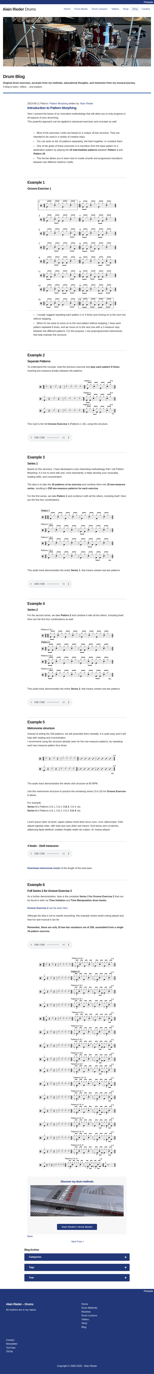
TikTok (9, 1351)
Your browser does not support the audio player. (49, 438)
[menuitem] (67, 9)
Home (67, 9)
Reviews (86, 1311)
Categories (78, 1257)
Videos (115, 9)
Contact (146, 9)
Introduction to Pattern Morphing (54, 108)
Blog (135, 9)
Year (78, 1277)
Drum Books (81, 9)
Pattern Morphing (58, 103)
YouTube (10, 1347)
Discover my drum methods (77, 1181)
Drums (22, 8)
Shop (125, 9)
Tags (78, 1267)
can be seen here (58, 908)
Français (148, 2)
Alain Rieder (86, 103)
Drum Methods (89, 1308)
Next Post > (77, 1241)
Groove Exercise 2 (37, 908)
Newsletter (11, 1344)
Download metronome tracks (43, 868)
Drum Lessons (99, 9)
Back (30, 1236)
